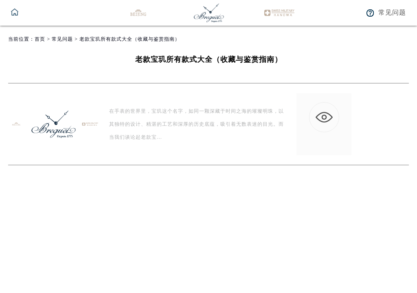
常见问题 (62, 39)
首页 (40, 39)
